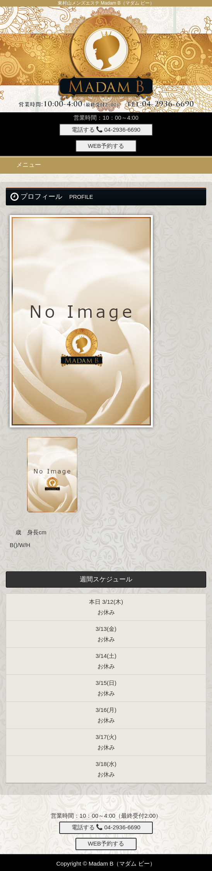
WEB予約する (106, 145)
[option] (106, 321)
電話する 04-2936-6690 (106, 129)
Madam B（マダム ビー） (122, 863)
